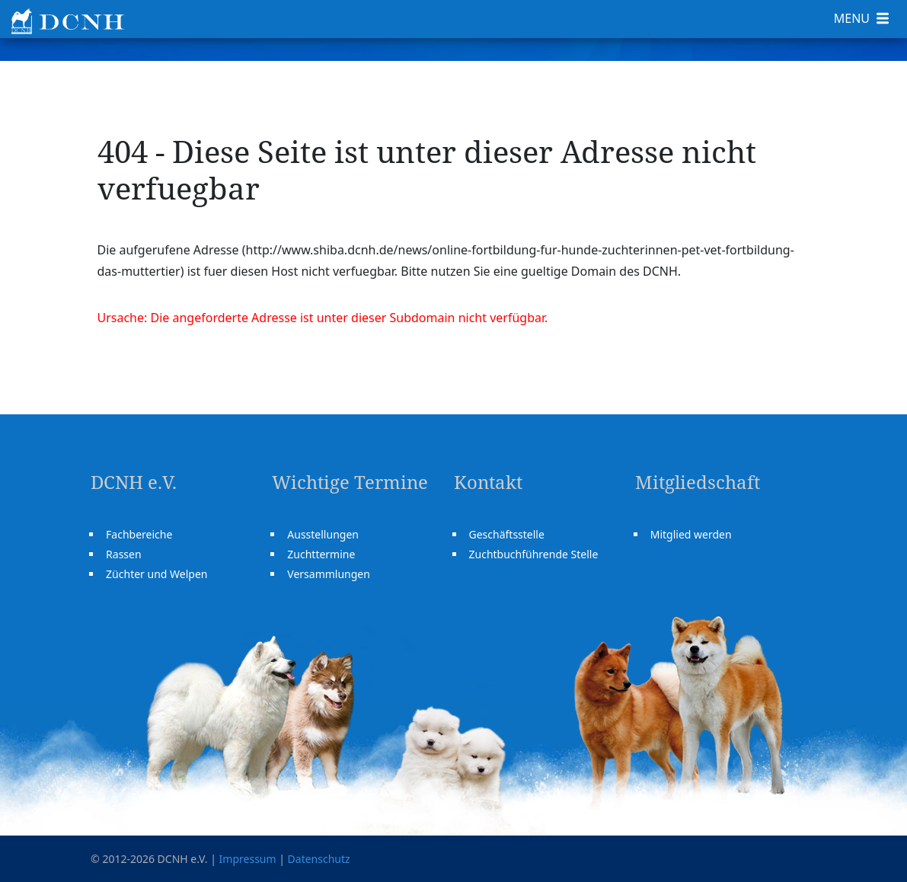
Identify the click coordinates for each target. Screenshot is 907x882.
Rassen (124, 554)
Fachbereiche (139, 534)
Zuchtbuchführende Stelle (534, 554)
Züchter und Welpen (156, 574)
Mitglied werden (691, 534)
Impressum (247, 859)
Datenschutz (319, 859)
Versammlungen (328, 574)
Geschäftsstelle (507, 534)
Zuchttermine (321, 554)
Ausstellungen (323, 534)
